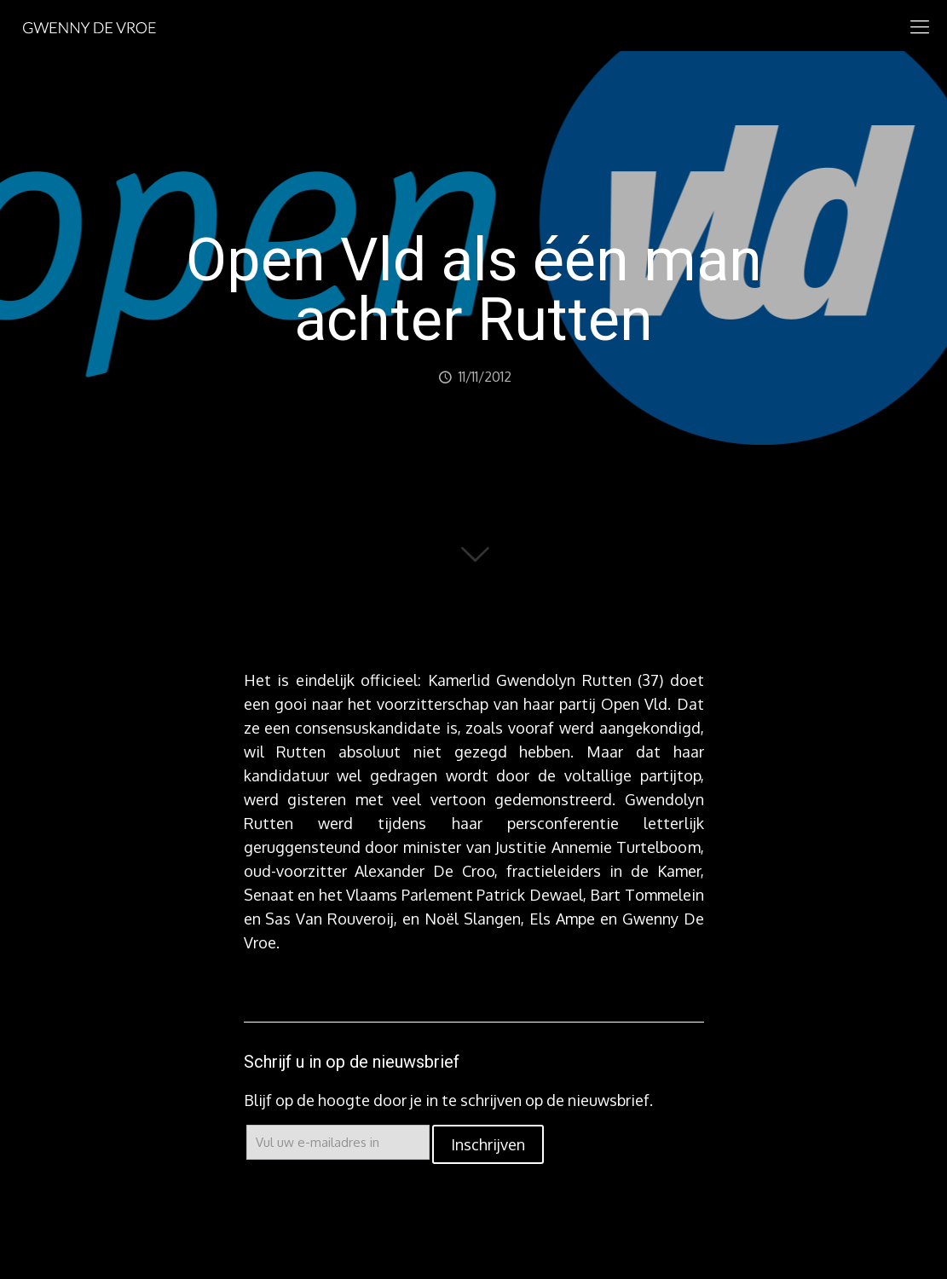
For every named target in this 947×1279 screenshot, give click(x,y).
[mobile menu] (919, 25)
